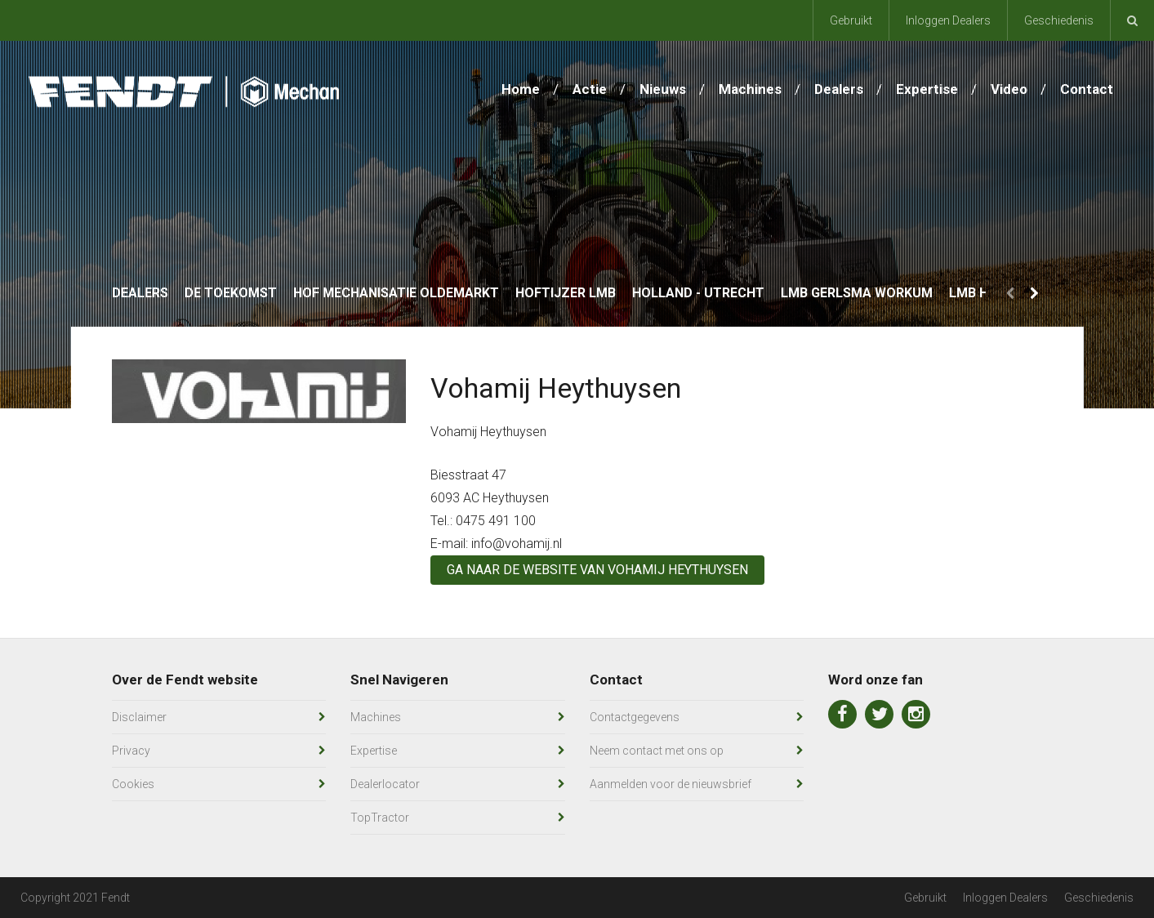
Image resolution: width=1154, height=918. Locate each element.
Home (520, 89)
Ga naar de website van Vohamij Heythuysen (597, 569)
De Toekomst (231, 293)
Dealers (838, 89)
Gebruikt (851, 20)
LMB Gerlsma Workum (857, 293)
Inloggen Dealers (948, 20)
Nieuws (662, 89)
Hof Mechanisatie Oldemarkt (396, 293)
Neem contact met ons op (657, 750)
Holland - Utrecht (698, 293)
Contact (1086, 89)
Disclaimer (139, 717)
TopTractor (379, 817)
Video (1009, 89)
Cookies (133, 784)
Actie (590, 89)
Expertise (927, 89)
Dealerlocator (385, 784)
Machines (750, 89)
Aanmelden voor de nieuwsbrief (670, 784)
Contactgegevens (634, 717)
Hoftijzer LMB (565, 293)
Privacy (131, 750)
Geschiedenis (1059, 20)
